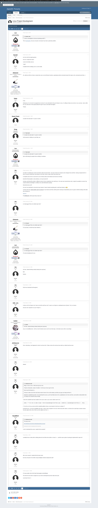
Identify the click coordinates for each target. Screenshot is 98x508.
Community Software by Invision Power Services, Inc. (49, 506)
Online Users (19, 15)
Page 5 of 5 (26, 28)
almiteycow (19, 22)
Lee (15, 33)
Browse (16, 12)
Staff (14, 15)
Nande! (15, 55)
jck (15, 435)
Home (10, 12)
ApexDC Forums (13, 9)
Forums (9, 15)
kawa (15, 98)
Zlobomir (15, 73)
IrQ (16, 471)
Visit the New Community (8, 4)
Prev (12, 28)
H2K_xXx (15, 303)
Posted (27, 32)
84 (15, 47)
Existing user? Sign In (86, 8)
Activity (22, 12)
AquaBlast (15, 416)
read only (57, 2)
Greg (15, 129)
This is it (24, 193)
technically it (28, 40)
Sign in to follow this (78, 20)
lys (15, 380)
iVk (16, 170)
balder (15, 321)
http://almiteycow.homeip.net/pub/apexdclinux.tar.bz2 (34, 423)
